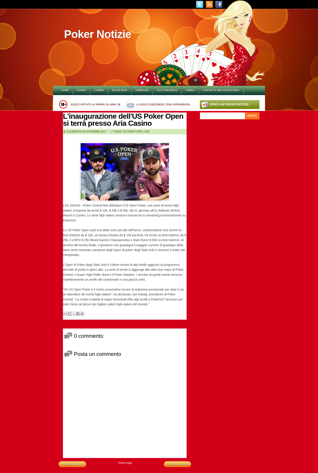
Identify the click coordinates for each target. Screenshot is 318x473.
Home (65, 90)
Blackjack (119, 90)
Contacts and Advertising (221, 90)
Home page (125, 462)
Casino (99, 90)
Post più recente (72, 464)
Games (190, 90)
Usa (146, 131)
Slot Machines (167, 90)
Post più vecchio (177, 464)
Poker (81, 90)
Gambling (142, 90)
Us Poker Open (133, 131)
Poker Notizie (97, 34)
